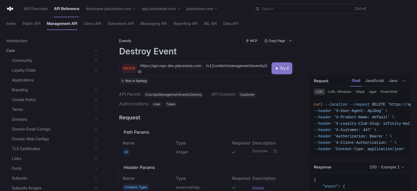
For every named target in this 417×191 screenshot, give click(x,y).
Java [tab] (393, 80)
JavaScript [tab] (374, 80)
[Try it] (282, 68)
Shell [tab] (356, 80)
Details (258, 188)
